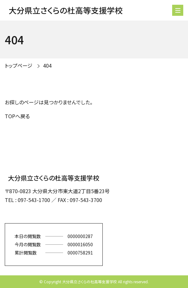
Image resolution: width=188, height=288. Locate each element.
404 (47, 65)
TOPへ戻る (17, 116)
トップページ (18, 65)
